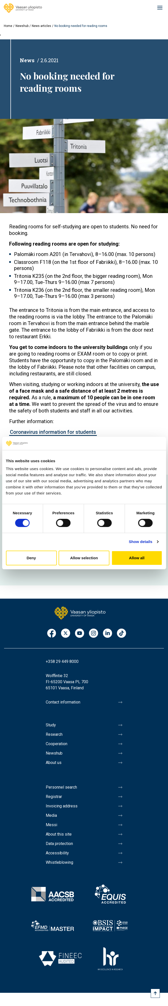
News (27, 60)
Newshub (22, 26)
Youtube (79, 633)
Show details (140, 541)
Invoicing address (62, 806)
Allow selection (84, 558)
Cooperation (56, 743)
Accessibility (57, 853)
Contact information (63, 702)
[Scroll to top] (155, 993)
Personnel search (61, 787)
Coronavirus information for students (53, 432)
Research (54, 734)
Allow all (137, 558)
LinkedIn (107, 633)
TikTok (121, 633)
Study (51, 725)
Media (51, 815)
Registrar (54, 796)
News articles (41, 26)
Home (8, 26)
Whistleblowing (59, 862)
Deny (31, 558)
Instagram (93, 633)
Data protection (59, 843)
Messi (51, 824)
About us (54, 762)
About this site (59, 834)
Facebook (51, 633)
